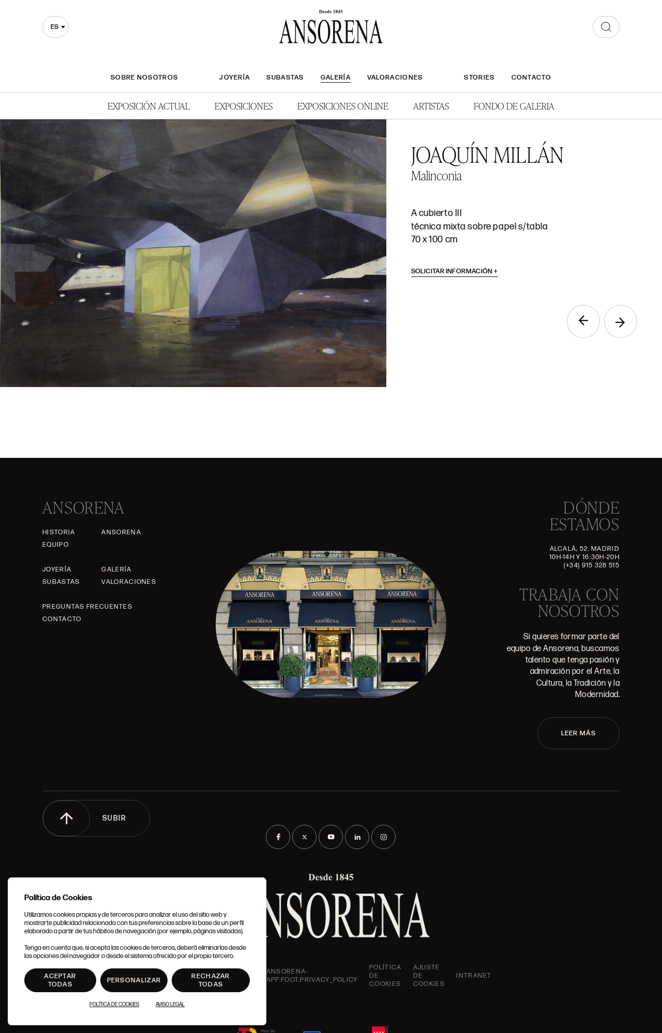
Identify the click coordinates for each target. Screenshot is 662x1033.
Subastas (285, 77)
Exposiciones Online (342, 105)
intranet (473, 976)
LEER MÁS (578, 733)
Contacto (531, 77)
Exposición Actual (149, 105)
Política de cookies (385, 975)
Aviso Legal (170, 1004)
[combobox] (55, 27)
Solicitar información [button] (455, 271)
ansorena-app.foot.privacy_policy (312, 975)
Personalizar (134, 980)
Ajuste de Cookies (429, 975)
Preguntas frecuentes (87, 607)
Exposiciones (244, 105)
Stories (479, 77)
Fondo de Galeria (514, 105)
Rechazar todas (210, 980)
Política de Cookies (114, 1004)
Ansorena (121, 532)
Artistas (431, 105)
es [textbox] (54, 27)
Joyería (234, 77)
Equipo (55, 545)
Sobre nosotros (144, 77)
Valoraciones (395, 77)
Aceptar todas (60, 980)
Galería (336, 77)
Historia (58, 532)
